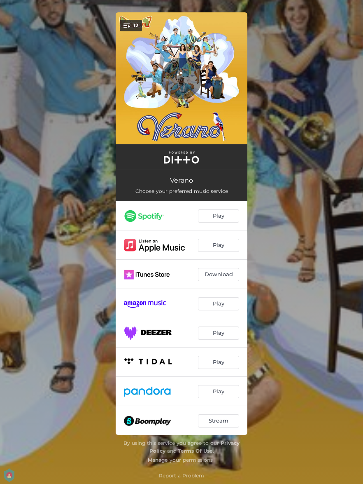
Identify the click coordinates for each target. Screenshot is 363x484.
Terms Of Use (195, 451)
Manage (158, 460)
